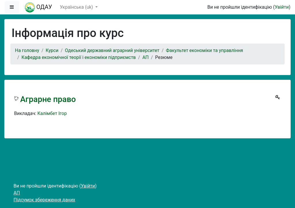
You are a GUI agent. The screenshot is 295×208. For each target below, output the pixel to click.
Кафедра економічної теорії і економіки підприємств (79, 57)
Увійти (282, 7)
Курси (52, 50)
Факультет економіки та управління (204, 50)
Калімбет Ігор (52, 113)
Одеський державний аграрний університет (112, 50)
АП (145, 57)
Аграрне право (48, 99)
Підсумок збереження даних (44, 200)
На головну (27, 50)
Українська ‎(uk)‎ (77, 7)
